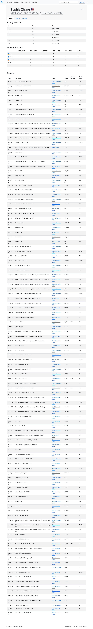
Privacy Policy (68, 626)
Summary (10, 18)
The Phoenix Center (52, 13)
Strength (24, 18)
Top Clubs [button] (16, 2)
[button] (90, 2)
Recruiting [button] (34, 2)
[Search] (68, 2)
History (18, 18)
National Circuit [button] (25, 2)
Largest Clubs (8, 2)
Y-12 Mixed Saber (57, 567)
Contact (76, 626)
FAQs (80, 626)
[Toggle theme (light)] (87, 2)
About (85, 626)
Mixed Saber (55, 147)
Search (82, 2)
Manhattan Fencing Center (25, 13)
